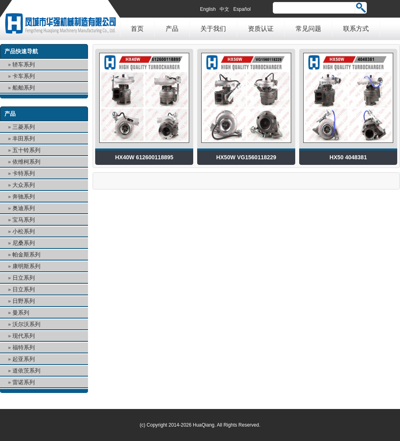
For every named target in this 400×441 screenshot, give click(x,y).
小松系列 (23, 232)
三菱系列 (23, 127)
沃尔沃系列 (26, 324)
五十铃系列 (26, 150)
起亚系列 (23, 359)
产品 (172, 28)
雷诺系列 (23, 382)
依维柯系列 (26, 162)
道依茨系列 (26, 371)
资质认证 (261, 28)
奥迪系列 (23, 208)
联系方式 (356, 28)
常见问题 (308, 28)
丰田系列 (23, 139)
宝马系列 (23, 220)
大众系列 (23, 185)
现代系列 (23, 336)
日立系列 (23, 278)
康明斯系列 (26, 266)
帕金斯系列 (26, 255)
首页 (137, 28)
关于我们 (213, 28)
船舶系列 (23, 88)
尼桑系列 (23, 243)
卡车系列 (23, 76)
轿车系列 (23, 65)
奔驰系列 (23, 197)
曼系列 (20, 313)
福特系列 (23, 348)
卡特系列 (23, 173)
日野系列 (23, 301)
